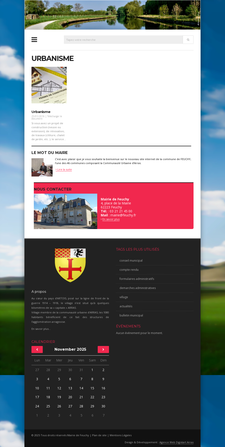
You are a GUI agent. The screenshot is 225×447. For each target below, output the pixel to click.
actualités (126, 306)
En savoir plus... (41, 329)
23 (103, 397)
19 (59, 397)
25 (48, 406)
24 (37, 406)
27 (37, 370)
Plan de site (99, 435)
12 (59, 388)
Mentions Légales (121, 435)
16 (103, 388)
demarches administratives (138, 288)
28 (48, 370)
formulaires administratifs (137, 279)
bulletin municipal (131, 315)
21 (81, 397)
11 (48, 388)
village (124, 297)
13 (70, 388)
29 (59, 370)
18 (48, 397)
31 (81, 370)
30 (70, 370)
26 (59, 406)
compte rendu (129, 270)
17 (37, 397)
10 (37, 388)
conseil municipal (131, 261)
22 (92, 397)
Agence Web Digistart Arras (176, 442)
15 (92, 388)
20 (70, 397)
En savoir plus (111, 219)
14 (81, 388)
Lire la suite (64, 169)
